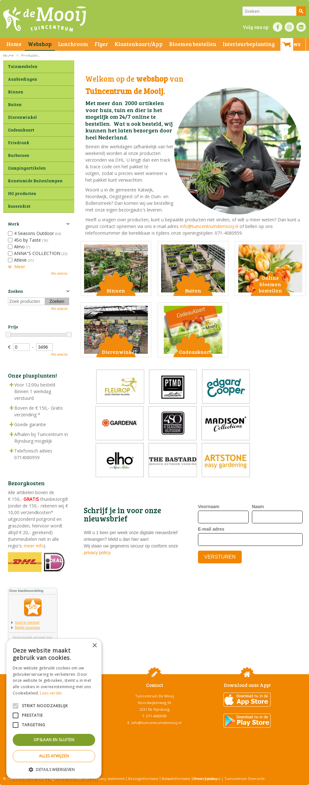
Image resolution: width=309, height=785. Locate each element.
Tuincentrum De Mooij (154, 696)
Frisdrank (18, 142)
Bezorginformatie (143, 778)
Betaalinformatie (176, 778)
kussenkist (19, 206)
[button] (54, 769)
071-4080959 (156, 716)
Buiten (15, 104)
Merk (13, 224)
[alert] (54, 709)
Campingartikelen (27, 168)
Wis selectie (59, 273)
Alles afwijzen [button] (54, 756)
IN (289, 27)
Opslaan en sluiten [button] (54, 739)
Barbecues (18, 155)
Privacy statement (109, 778)
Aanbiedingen (22, 79)
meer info (33, 546)
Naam (258, 506)
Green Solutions (206, 778)
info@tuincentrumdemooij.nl (209, 226)
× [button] (94, 645)
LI (301, 27)
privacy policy (97, 552)
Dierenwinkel (22, 117)
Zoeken (15, 291)
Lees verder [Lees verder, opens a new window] (51, 693)
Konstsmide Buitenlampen (35, 181)
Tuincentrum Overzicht (244, 778)
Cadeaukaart (21, 130)
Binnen (15, 92)
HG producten (22, 193)
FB (277, 27)
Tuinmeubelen (22, 66)
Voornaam (208, 506)
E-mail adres (211, 529)
